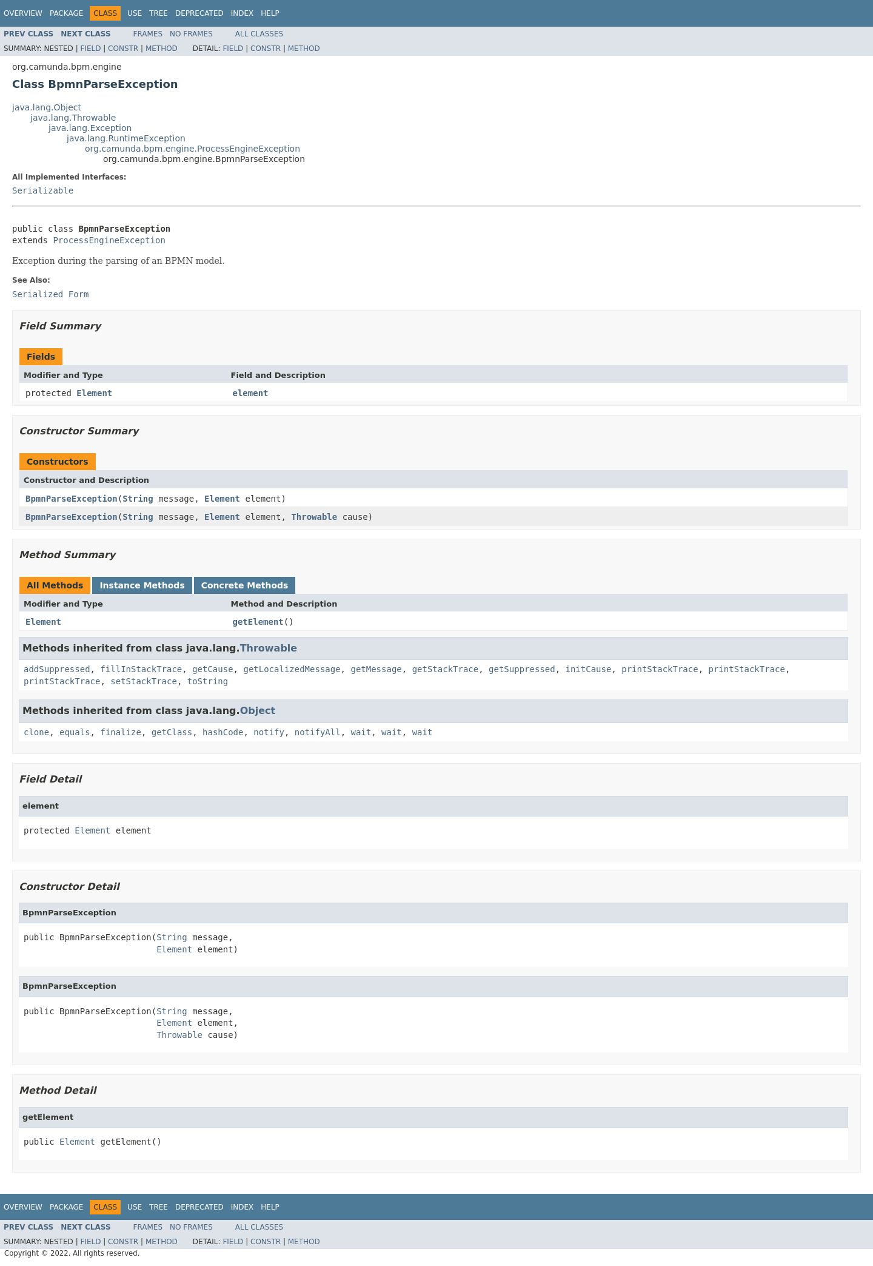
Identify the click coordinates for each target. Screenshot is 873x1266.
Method (162, 48)
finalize (120, 732)
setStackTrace (143, 681)
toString (207, 681)
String (137, 498)
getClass (172, 732)
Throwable (314, 517)
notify (268, 732)
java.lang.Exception (90, 128)
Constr (123, 48)
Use (134, 13)
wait (361, 732)
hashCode (222, 732)
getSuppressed (522, 669)
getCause (212, 669)
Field (90, 48)
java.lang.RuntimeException (126, 138)
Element (94, 393)
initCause (589, 669)
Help (270, 13)
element (251, 393)
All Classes (259, 34)
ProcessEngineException (109, 240)
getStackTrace (445, 669)
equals (74, 732)
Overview (23, 13)
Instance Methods (141, 585)
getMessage (375, 669)
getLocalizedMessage (291, 669)
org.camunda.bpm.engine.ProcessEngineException (192, 148)
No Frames (191, 34)
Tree (158, 13)
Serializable (42, 190)
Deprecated (199, 13)
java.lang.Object (46, 107)
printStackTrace (659, 669)
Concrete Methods (245, 585)
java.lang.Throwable (73, 118)
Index (242, 13)
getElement (258, 622)
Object (258, 710)
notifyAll (318, 732)
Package (66, 13)
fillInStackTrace (141, 669)
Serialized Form (50, 294)
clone (36, 732)
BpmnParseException (71, 498)
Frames (148, 34)
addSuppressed (57, 669)
